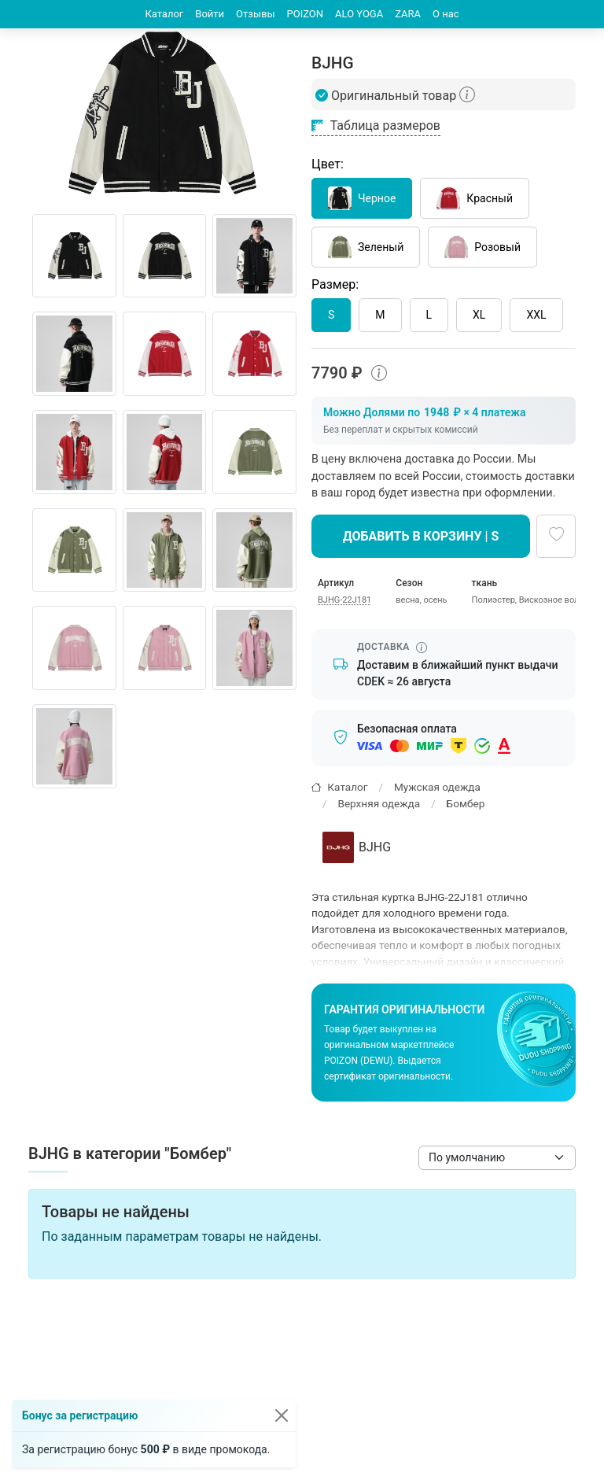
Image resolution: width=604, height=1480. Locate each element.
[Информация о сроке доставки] (421, 647)
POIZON (305, 14)
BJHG (356, 847)
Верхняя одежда (378, 803)
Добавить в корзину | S (421, 536)
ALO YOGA (359, 14)
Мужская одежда (437, 787)
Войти (209, 14)
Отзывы (255, 14)
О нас (446, 14)
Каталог (164, 14)
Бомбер (466, 803)
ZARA (408, 14)
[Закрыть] (281, 1415)
